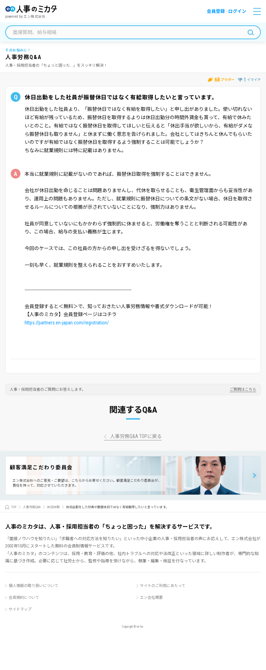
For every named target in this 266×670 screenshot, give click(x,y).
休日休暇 (53, 507)
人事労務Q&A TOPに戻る (136, 436)
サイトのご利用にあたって (162, 586)
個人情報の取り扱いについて (33, 586)
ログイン (237, 11)
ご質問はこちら (243, 390)
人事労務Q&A (32, 507)
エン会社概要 (151, 597)
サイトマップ (20, 609)
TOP (13, 507)
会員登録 (216, 11)
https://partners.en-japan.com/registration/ (67, 322)
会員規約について (24, 597)
